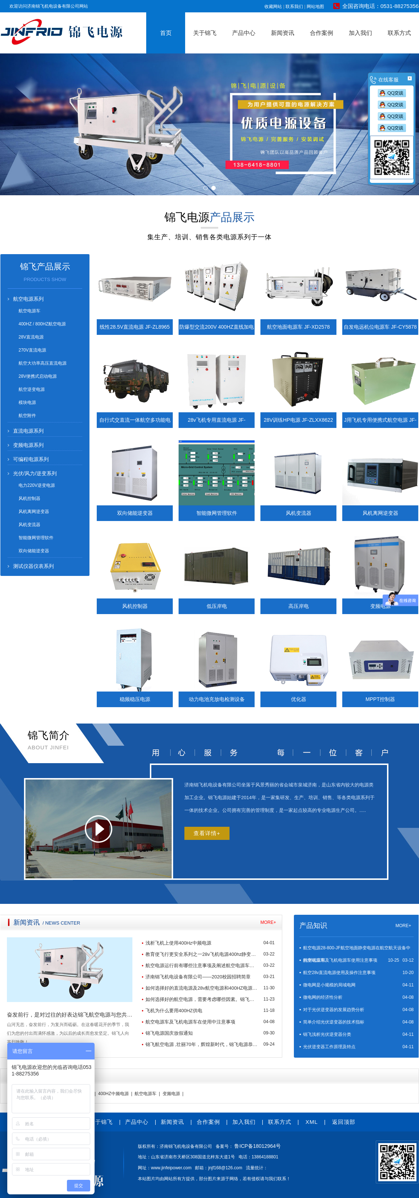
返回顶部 (343, 1122)
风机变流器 (29, 524)
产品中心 (243, 33)
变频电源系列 (28, 445)
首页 (166, 33)
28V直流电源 (31, 337)
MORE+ (49, 922)
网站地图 (315, 6)
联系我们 (294, 6)
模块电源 (27, 402)
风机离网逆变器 (34, 511)
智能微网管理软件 (36, 537)
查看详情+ (206, 833)
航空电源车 (29, 310)
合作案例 (321, 33)
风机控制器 (29, 498)
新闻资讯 (282, 33)
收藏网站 (273, 6)
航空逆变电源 (32, 389)
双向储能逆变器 (34, 550)
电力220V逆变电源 (37, 485)
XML (312, 1122)
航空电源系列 (28, 299)
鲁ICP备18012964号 (257, 1146)
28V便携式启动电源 (38, 376)
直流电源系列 (28, 431)
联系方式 (399, 33)
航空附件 (27, 415)
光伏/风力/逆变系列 (35, 473)
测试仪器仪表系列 (33, 566)
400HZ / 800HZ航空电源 (42, 323)
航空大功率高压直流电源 (43, 363)
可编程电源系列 (31, 459)
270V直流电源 (32, 350)
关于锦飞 (204, 33)
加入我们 (360, 33)
